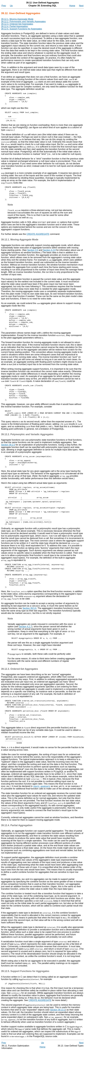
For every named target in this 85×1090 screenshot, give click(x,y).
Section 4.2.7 (25, 658)
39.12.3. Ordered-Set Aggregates (17, 24)
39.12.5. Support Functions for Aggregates (21, 29)
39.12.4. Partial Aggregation (14, 26)
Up (11, 5)
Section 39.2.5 (8, 461)
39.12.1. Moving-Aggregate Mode (17, 19)
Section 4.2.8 (49, 257)
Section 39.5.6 (29, 639)
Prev (3, 5)
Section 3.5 (32, 257)
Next (81, 5)
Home (72, 5)
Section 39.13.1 (57, 1049)
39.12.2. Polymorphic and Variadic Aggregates (23, 21)
